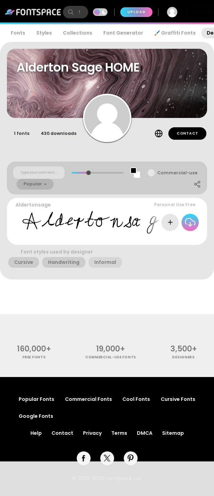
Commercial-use (177, 173)
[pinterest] (131, 458)
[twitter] (107, 458)
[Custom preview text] (39, 172)
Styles (44, 32)
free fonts (34, 357)
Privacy (92, 433)
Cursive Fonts (178, 399)
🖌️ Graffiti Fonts (175, 32)
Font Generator (123, 32)
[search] (75, 12)
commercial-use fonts (110, 357)
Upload (136, 12)
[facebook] (84, 458)
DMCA (144, 433)
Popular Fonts (36, 399)
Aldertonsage (33, 204)
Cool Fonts (136, 399)
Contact (187, 133)
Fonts (18, 32)
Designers (183, 357)
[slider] (88, 173)
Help (36, 433)
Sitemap (173, 433)
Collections (77, 32)
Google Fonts (36, 416)
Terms (119, 433)
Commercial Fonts (88, 399)
